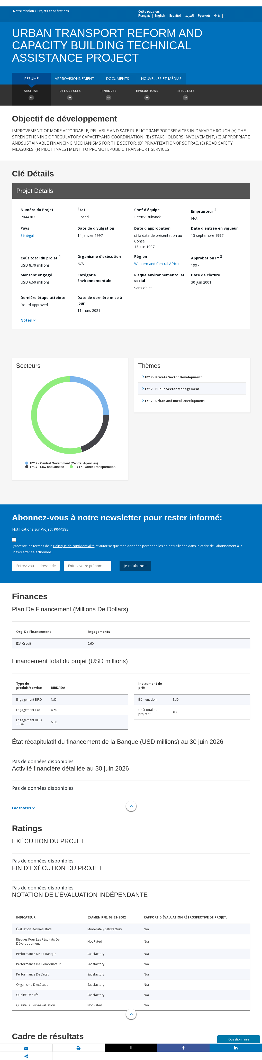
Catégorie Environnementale (94, 278)
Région (140, 256)
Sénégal (27, 235)
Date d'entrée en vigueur (214, 228)
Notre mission (23, 11)
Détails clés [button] (70, 95)
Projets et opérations (53, 11)
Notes (26, 320)
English (160, 15)
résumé (31, 78)
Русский (204, 15)
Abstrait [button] (31, 95)
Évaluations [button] (147, 95)
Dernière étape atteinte (43, 297)
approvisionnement (74, 78)
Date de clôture (205, 275)
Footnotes (21, 807)
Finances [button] (108, 95)
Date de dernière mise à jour (99, 300)
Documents (117, 78)
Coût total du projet (41, 257)
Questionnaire (238, 1039)
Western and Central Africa (156, 263)
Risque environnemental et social (159, 278)
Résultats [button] (185, 95)
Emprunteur (203, 210)
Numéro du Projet (37, 209)
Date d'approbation (152, 228)
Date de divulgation (95, 228)
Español (175, 15)
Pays (25, 228)
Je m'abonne (135, 565)
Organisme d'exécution (99, 256)
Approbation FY (206, 257)
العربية (189, 15)
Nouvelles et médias (161, 78)
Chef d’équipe (147, 209)
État (81, 209)
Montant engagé (36, 275)
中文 (217, 15)
